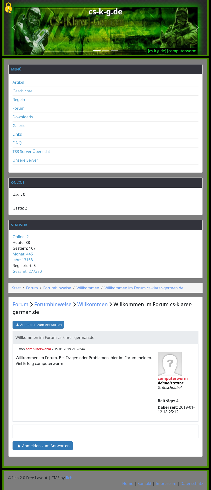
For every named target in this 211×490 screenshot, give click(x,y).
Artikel (18, 82)
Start (16, 288)
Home (127, 483)
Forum (18, 108)
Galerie (19, 125)
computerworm (38, 349)
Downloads (23, 117)
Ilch (69, 477)
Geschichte (22, 91)
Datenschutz (191, 483)
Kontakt (144, 483)
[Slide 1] (97, 50)
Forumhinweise (57, 288)
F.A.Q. (18, 143)
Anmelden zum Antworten (38, 324)
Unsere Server (25, 160)
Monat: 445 (23, 254)
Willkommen (87, 288)
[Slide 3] (114, 50)
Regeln (19, 99)
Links (17, 134)
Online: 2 (21, 236)
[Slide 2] (105, 50)
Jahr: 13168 (23, 259)
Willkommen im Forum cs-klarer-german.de (143, 288)
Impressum (166, 483)
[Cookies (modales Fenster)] (8, 8)
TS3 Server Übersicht (31, 151)
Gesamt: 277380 (27, 271)
